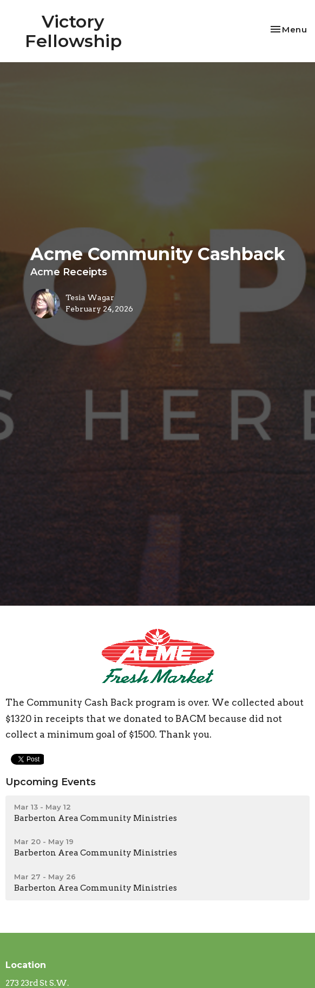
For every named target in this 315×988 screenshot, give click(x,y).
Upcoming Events (50, 782)
